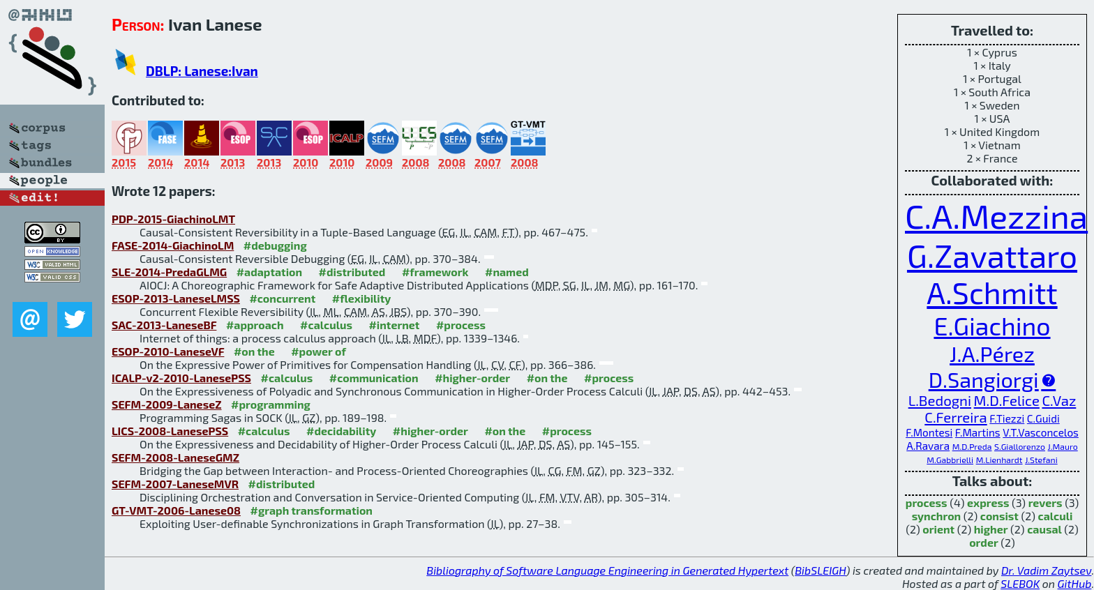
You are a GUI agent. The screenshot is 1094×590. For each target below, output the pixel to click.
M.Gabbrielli (950, 459)
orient (938, 529)
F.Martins (978, 432)
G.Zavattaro (992, 255)
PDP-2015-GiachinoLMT (173, 218)
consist (999, 515)
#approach (255, 324)
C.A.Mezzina (996, 215)
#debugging (275, 245)
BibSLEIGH (820, 570)
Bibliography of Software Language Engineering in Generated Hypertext (607, 570)
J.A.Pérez (992, 353)
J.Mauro (1063, 446)
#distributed (352, 271)
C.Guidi (1043, 418)
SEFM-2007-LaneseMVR (175, 483)
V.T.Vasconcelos (1041, 432)
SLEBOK (1020, 583)
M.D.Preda (972, 446)
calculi (1055, 515)
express (988, 502)
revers (1045, 502)
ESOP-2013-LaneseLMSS (176, 298)
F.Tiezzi (1006, 418)
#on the (254, 351)
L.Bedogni (939, 400)
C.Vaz (1059, 400)
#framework (435, 271)
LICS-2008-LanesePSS (170, 430)
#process (461, 324)
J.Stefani (1041, 459)
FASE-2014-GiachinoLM (173, 245)
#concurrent (282, 298)
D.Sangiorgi (984, 379)
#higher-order (472, 377)
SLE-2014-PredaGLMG (169, 271)
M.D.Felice (1007, 400)
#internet (393, 324)
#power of (318, 351)
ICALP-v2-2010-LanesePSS (181, 377)
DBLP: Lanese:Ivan (202, 71)
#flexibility (361, 298)
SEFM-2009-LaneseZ (167, 404)
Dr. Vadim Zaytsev (1046, 570)
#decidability (341, 430)
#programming (270, 404)
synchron (936, 515)
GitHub (1075, 583)
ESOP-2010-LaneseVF (168, 351)
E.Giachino (992, 325)
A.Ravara (928, 445)
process (926, 502)
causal (1044, 529)
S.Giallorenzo (1019, 446)
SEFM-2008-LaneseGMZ (175, 457)
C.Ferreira (955, 417)
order (983, 542)
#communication (374, 377)
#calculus (326, 324)
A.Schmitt (992, 292)
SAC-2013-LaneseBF (164, 324)
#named (507, 271)
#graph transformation (311, 510)
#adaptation (270, 271)
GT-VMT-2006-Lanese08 (176, 510)
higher (991, 529)
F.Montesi (929, 432)
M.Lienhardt (999, 459)
